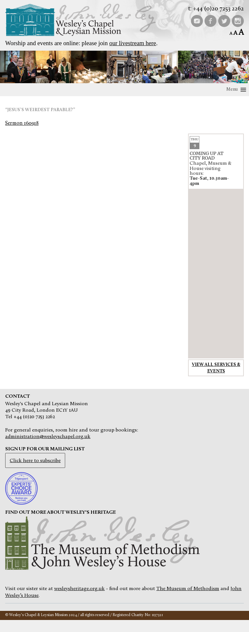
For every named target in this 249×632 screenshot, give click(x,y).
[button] (232, 89)
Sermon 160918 (22, 123)
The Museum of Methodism (187, 588)
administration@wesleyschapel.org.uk (47, 436)
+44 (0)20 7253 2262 (218, 9)
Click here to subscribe (35, 460)
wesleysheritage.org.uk (79, 588)
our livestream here (132, 43)
